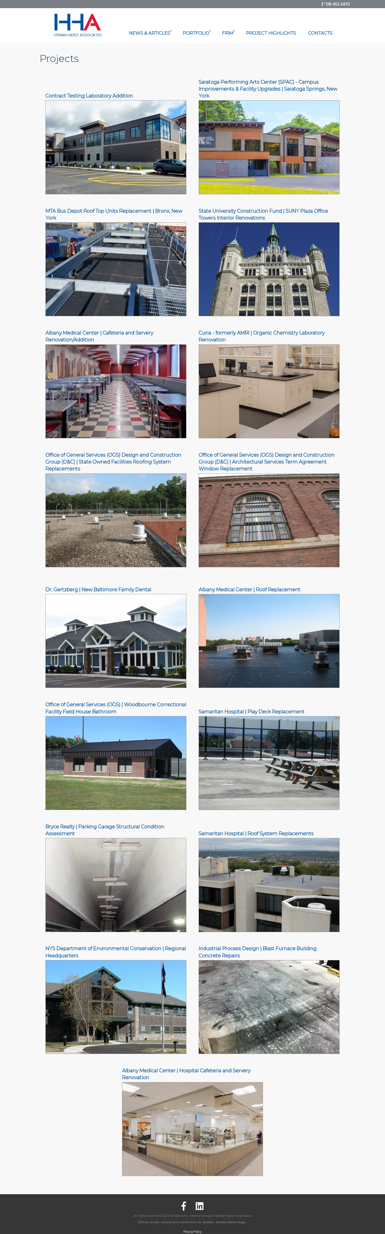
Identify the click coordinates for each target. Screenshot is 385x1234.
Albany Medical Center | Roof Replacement (249, 590)
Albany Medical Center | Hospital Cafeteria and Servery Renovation (186, 1074)
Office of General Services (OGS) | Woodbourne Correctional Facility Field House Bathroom (115, 708)
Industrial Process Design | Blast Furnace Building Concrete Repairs (257, 952)
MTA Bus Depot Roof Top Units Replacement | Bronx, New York (113, 214)
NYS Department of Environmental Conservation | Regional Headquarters (115, 952)
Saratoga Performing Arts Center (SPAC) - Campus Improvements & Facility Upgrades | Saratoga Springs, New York (268, 89)
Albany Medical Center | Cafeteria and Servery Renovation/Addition (99, 336)
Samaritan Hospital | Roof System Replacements (256, 834)
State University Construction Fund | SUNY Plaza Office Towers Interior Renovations (263, 214)
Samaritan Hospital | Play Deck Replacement (251, 712)
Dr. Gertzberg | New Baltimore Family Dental (98, 590)
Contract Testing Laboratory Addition (89, 96)
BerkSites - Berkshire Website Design (224, 1222)
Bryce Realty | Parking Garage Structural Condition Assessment (104, 830)
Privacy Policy (192, 1232)
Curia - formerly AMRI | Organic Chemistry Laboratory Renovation (262, 336)
